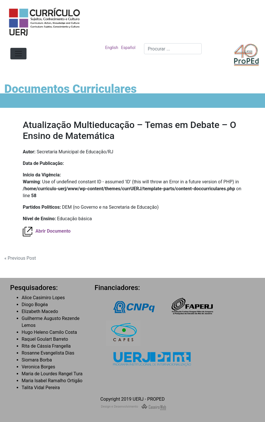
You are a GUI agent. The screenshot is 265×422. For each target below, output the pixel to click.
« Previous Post (20, 258)
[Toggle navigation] (18, 53)
